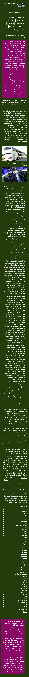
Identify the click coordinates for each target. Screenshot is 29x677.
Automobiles (10, 20)
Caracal (25, 548)
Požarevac (24, 568)
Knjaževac (24, 521)
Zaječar (25, 517)
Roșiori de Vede (22, 600)
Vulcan (25, 582)
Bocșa (25, 606)
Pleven (25, 580)
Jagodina (24, 552)
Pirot (25, 533)
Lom (25, 513)
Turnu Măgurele (22, 590)
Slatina (25, 558)
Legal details (20, 17)
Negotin (24, 511)
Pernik (25, 576)
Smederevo (24, 592)
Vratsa (25, 537)
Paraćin (25, 546)
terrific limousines (16, 488)
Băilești (25, 515)
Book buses (10, 23)
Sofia (25, 566)
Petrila (25, 594)
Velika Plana (23, 570)
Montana (24, 523)
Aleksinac (24, 535)
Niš (26, 539)
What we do (11, 17)
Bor (26, 519)
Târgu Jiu (24, 550)
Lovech (25, 598)
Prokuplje (24, 554)
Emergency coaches (19, 30)
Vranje (25, 604)
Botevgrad (24, 564)
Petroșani (24, 584)
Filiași (25, 527)
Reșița (25, 586)
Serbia (25, 612)
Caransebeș (23, 588)
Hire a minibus (20, 20)
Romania (24, 614)
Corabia (24, 560)
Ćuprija (25, 544)
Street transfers (20, 23)
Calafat (25, 509)
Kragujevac (23, 572)
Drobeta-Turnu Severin (20, 525)
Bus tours (9, 30)
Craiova (24, 529)
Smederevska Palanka (20, 574)
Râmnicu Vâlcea (22, 602)
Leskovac (24, 556)
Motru (25, 531)
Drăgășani (24, 562)
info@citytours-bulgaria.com (14, 12)
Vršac (25, 596)
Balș (25, 541)
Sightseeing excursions (15, 26)
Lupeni (25, 578)
